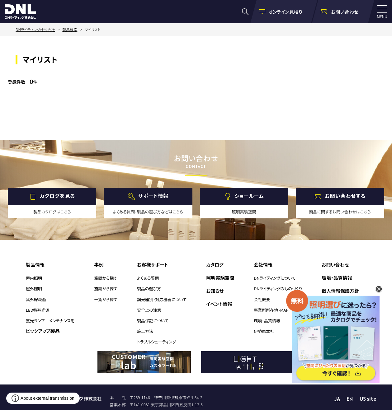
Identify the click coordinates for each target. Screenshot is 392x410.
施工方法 (145, 331)
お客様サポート (152, 264)
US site (368, 398)
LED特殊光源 (38, 310)
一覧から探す (105, 299)
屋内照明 (34, 278)
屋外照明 (34, 288)
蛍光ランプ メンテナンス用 (50, 321)
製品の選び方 (149, 288)
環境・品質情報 (267, 321)
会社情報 (263, 264)
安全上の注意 (149, 310)
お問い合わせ (335, 264)
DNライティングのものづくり (278, 288)
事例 (98, 264)
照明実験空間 (220, 277)
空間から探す (105, 278)
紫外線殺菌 (36, 299)
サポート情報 (153, 196)
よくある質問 (148, 278)
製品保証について (152, 321)
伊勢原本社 (264, 331)
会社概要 (262, 299)
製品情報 (35, 264)
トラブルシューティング (156, 342)
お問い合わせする (345, 196)
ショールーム (249, 196)
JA (337, 398)
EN (350, 398)
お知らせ (215, 290)
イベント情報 (219, 304)
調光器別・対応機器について (162, 299)
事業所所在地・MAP (271, 310)
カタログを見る (57, 196)
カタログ (214, 264)
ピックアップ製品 (43, 331)
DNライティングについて (274, 278)
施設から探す (105, 288)
